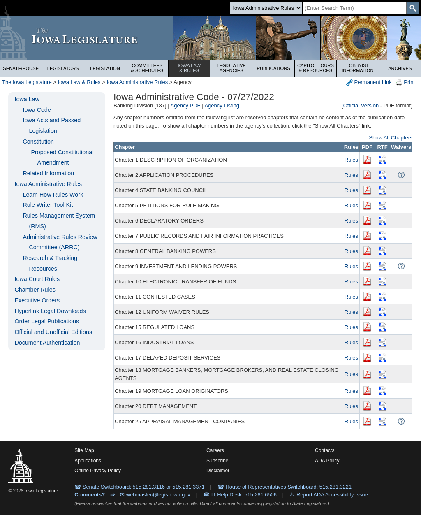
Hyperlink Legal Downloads (50, 311)
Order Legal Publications (46, 321)
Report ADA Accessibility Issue (332, 495)
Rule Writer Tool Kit (48, 205)
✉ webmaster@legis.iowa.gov (155, 495)
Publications (273, 68)
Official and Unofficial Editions (53, 332)
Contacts (324, 450)
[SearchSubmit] (412, 8)
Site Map (84, 450)
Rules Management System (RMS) (59, 221)
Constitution (38, 141)
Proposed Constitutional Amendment (62, 157)
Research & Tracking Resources (50, 263)
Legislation (105, 68)
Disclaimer (217, 470)
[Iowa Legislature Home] (210, 38)
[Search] (354, 8)
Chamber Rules (34, 289)
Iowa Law (189, 68)
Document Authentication (47, 342)
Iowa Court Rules (37, 279)
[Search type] (266, 8)
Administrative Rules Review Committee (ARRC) (60, 242)
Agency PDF (186, 105)
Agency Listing (221, 105)
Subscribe (217, 461)
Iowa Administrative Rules (137, 82)
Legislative (231, 68)
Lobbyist (357, 68)
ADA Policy (327, 461)
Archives (400, 68)
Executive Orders (37, 300)
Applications (87, 461)
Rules (351, 160)
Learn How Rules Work (53, 194)
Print (405, 82)
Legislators (63, 68)
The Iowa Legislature (27, 82)
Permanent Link (369, 82)
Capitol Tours (315, 68)
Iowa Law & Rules (79, 82)
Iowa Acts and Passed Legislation (52, 125)
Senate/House (21, 68)
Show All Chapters (390, 138)
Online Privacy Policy (97, 470)
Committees (147, 68)
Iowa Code (37, 110)
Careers (215, 450)
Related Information (48, 173)
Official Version (361, 105)
